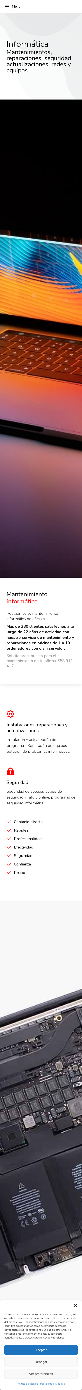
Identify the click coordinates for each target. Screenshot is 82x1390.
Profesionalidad (28, 838)
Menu (12, 6)
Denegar (41, 1362)
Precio (19, 872)
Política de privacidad (52, 1383)
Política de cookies (27, 1383)
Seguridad (23, 855)
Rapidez (21, 830)
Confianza (22, 864)
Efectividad (23, 847)
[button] (75, 1306)
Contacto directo (28, 821)
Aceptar (41, 1350)
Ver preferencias (41, 1374)
